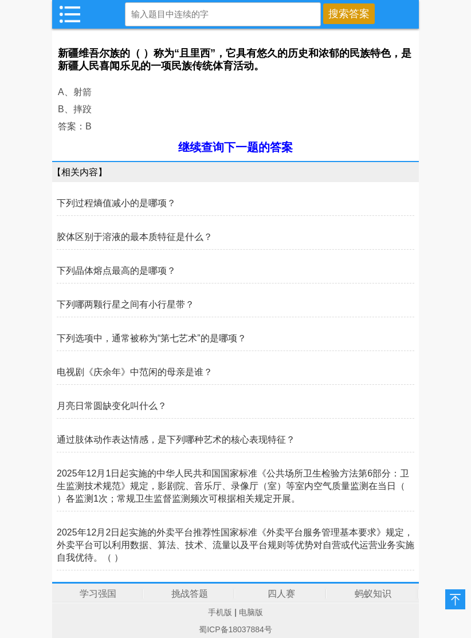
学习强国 (98, 593)
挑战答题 (189, 593)
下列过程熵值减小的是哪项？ (116, 203)
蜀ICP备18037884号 (235, 629)
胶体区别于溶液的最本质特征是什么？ (135, 237)
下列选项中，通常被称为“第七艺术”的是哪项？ (151, 338)
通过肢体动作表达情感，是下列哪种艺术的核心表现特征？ (176, 439)
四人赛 (281, 593)
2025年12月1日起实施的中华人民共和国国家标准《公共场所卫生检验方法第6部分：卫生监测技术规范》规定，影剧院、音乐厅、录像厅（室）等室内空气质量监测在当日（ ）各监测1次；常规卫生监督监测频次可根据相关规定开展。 (233, 485)
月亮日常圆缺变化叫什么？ (112, 406)
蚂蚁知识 (373, 593)
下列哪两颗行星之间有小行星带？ (125, 304)
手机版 (220, 612)
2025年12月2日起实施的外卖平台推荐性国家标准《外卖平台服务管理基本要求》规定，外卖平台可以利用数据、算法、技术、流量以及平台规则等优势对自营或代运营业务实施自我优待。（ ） (235, 544)
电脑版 (251, 612)
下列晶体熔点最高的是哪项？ (116, 270)
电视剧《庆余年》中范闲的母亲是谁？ (135, 372)
